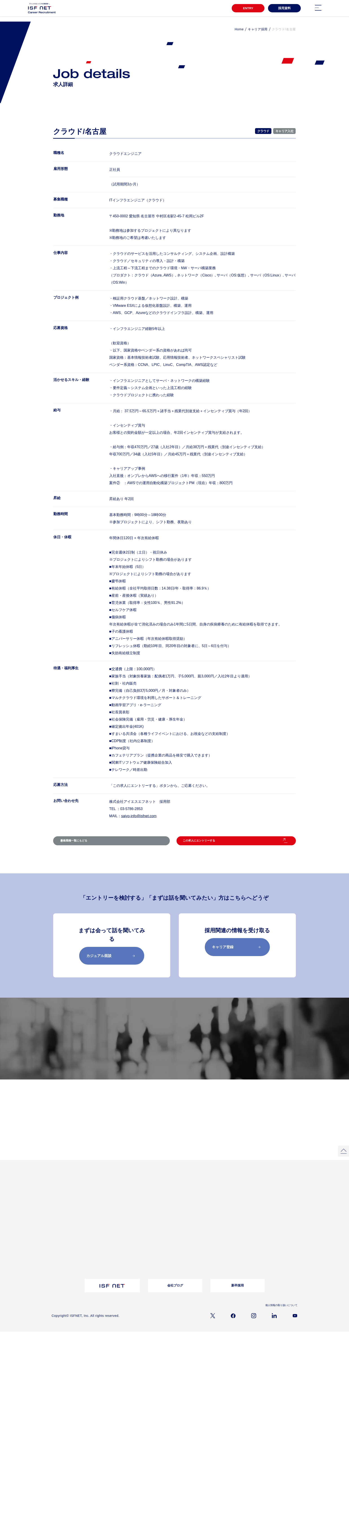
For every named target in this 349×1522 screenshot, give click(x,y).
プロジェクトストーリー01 (112, 1200)
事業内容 (57, 1246)
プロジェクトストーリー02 (112, 1206)
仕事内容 (57, 1252)
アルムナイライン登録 (199, 1264)
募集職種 (168, 1057)
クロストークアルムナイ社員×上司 (154, 1210)
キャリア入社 (284, 131)
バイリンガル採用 (197, 1246)
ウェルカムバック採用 (199, 1258)
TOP (55, 1193)
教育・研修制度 (240, 1200)
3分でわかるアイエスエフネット (71, 1200)
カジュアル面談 (110, 965)
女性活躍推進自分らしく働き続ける (154, 1201)
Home (239, 29)
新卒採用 (237, 1298)
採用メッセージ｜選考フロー (203, 1234)
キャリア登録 (236, 956)
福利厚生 (236, 1206)
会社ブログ (175, 1298)
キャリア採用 (258, 29)
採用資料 (284, 8)
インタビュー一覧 (197, 1200)
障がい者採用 (194, 1252)
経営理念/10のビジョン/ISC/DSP (71, 1240)
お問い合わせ (149, 1240)
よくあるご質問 (264, 1254)
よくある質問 (149, 1234)
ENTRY (247, 8)
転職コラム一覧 (105, 1234)
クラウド (263, 131)
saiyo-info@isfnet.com (139, 816)
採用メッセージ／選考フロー (256, 1057)
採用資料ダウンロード (109, 1256)
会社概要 (57, 1234)
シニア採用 (193, 1270)
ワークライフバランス (244, 1212)
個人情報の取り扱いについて (279, 1318)
